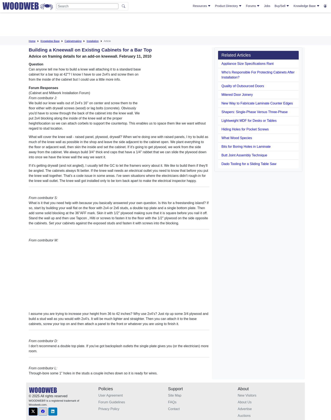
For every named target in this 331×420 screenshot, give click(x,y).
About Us (245, 402)
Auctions (244, 415)
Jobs (267, 6)
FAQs (172, 402)
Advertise (245, 409)
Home (32, 41)
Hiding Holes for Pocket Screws (245, 129)
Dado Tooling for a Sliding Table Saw (248, 164)
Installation (93, 41)
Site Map (174, 395)
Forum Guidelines (111, 402)
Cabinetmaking (73, 41)
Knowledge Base (307, 6)
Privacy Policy (108, 409)
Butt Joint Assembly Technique (244, 155)
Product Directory (228, 6)
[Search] (87, 6)
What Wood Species (236, 138)
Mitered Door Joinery (237, 94)
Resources (202, 6)
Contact (174, 409)
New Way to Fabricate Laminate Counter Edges (257, 103)
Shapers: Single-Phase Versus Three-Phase (254, 112)
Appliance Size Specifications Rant (247, 63)
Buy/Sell (282, 6)
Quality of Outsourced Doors (242, 86)
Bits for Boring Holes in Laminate (246, 146)
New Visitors (247, 395)
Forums (253, 6)
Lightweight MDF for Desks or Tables (249, 120)
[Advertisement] (165, 25)
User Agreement (110, 395)
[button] (33, 412)
